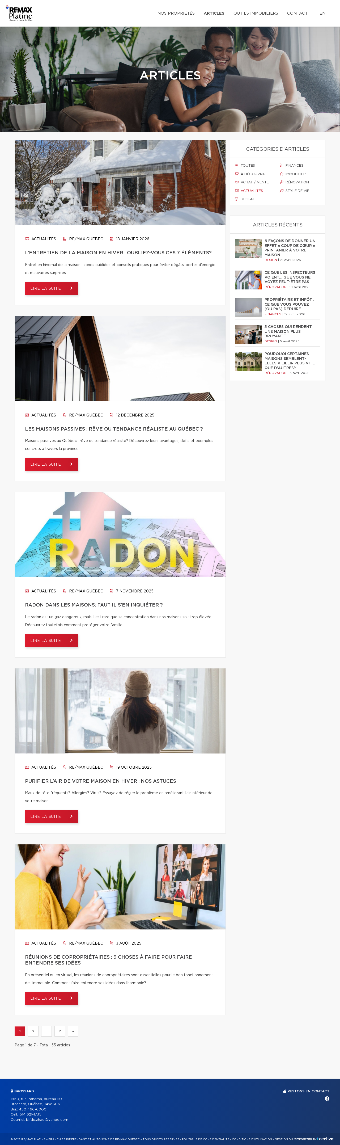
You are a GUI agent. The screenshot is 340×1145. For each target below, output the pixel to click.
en (322, 13)
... (46, 1031)
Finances (291, 165)
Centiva (325, 1138)
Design (244, 199)
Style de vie (294, 191)
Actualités (40, 239)
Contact (297, 13)
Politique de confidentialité (205, 1139)
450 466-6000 (32, 1109)
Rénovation (294, 182)
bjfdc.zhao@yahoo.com (47, 1120)
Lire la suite (46, 289)
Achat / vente (252, 182)
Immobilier (293, 174)
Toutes (245, 165)
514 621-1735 (30, 1114)
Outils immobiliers (255, 13)
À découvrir (250, 174)
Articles (214, 13)
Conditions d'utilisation (252, 1139)
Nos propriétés (176, 13)
